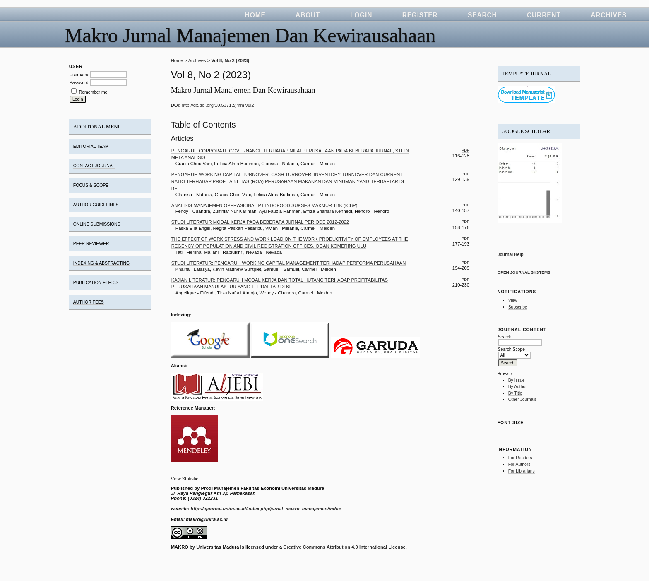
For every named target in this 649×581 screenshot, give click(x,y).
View (512, 300)
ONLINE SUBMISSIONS (96, 224)
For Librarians (521, 471)
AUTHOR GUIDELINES (96, 205)
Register (420, 15)
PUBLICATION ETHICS (96, 282)
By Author (517, 386)
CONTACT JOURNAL (94, 166)
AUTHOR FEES (88, 302)
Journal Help (511, 254)
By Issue (516, 380)
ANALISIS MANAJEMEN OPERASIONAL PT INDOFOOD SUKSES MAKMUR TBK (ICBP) (264, 205)
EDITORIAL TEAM (91, 146)
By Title (515, 393)
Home (255, 15)
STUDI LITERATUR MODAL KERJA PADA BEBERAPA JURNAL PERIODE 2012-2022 (260, 221)
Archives (609, 15)
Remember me (93, 92)
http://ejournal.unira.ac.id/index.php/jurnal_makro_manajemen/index (266, 508)
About (308, 15)
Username (79, 74)
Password (79, 82)
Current (544, 15)
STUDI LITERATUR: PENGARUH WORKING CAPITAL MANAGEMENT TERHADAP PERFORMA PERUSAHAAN (288, 262)
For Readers (520, 458)
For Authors (519, 464)
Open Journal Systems (524, 272)
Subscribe (517, 307)
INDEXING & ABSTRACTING (101, 263)
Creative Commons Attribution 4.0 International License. (345, 547)
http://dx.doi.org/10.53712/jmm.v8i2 (218, 105)
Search (482, 15)
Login (361, 15)
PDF (465, 150)
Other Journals (522, 399)
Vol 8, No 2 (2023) (230, 60)
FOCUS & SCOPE (90, 185)
